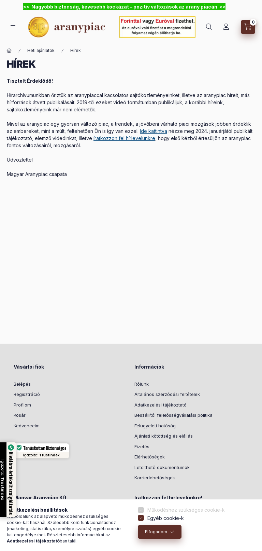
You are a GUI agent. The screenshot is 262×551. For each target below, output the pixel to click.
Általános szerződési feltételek (167, 394)
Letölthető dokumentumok (162, 467)
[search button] (209, 27)
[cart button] (248, 27)
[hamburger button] (13, 27)
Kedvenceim (27, 425)
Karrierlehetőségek (154, 477)
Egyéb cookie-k (165, 523)
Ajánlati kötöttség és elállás (163, 436)
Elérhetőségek (149, 456)
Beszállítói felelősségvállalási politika (173, 415)
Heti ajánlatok (41, 50)
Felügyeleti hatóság (155, 425)
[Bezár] (251, 7)
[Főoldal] (9, 50)
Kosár (20, 415)
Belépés (22, 384)
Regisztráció (27, 394)
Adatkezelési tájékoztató (160, 405)
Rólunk (141, 384)
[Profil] (226, 27)
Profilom (22, 405)
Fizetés (141, 446)
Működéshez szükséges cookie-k (186, 515)
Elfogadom (156, 536)
